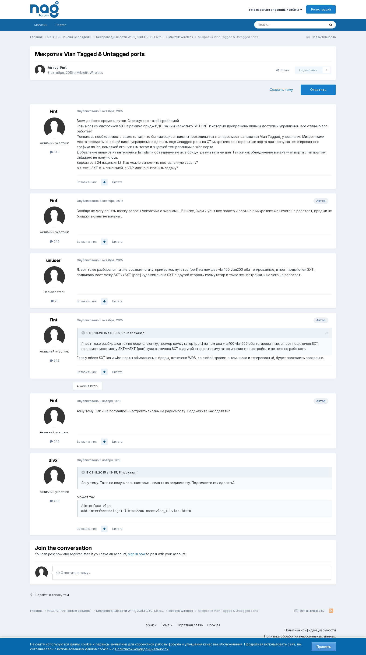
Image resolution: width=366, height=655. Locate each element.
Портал (61, 25)
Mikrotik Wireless (90, 73)
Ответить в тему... (73, 573)
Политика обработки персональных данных (300, 636)
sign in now (136, 554)
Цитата (117, 182)
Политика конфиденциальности (310, 630)
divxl (54, 460)
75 (54, 301)
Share (282, 70)
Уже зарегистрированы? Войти (275, 9)
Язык (151, 625)
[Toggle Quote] (83, 333)
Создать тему (281, 90)
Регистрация (321, 9)
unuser (53, 260)
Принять (324, 647)
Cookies (213, 625)
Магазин (40, 25)
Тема (166, 625)
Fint (63, 67)
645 (54, 152)
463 (54, 501)
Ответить (318, 90)
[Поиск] (277, 24)
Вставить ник (87, 182)
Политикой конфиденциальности (142, 649)
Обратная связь (190, 625)
